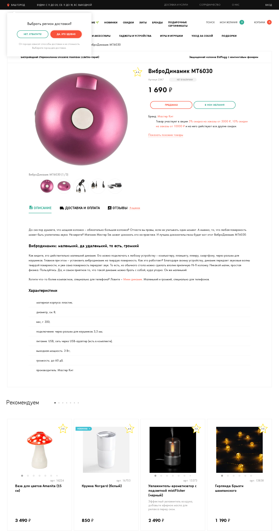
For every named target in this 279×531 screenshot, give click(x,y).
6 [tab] (53, 476)
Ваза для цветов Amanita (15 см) (38, 488)
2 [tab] (29, 476)
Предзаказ (170, 104)
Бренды (157, 22)
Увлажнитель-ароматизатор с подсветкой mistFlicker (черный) (172, 491)
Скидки (128, 22)
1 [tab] (24, 476)
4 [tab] (41, 476)
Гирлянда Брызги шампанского (229, 488)
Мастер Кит (165, 116)
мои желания (228, 22)
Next (68, 452)
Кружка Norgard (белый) (101, 486)
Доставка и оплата (79, 208)
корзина (259, 22)
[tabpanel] (39, 450)
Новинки (110, 22)
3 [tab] (35, 476)
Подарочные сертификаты (178, 24)
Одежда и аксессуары (94, 36)
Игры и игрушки (171, 36)
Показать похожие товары (165, 135)
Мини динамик (132, 279)
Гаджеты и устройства (135, 36)
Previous (11, 452)
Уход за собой (202, 36)
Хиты (143, 22)
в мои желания (212, 104)
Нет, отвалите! (33, 34)
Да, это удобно (66, 34)
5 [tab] (47, 476)
